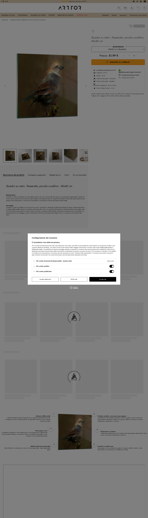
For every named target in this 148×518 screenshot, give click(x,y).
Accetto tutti (102, 279)
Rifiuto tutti (74, 279)
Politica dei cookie (37, 249)
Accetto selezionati (45, 279)
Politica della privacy (106, 247)
